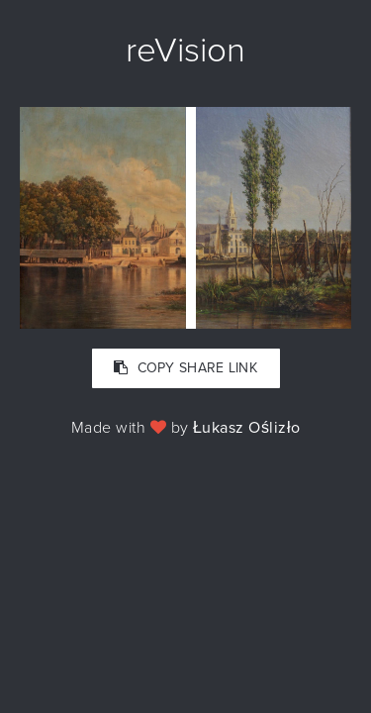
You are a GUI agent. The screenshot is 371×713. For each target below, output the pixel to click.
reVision (185, 50)
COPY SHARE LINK (185, 367)
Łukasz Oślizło (246, 428)
